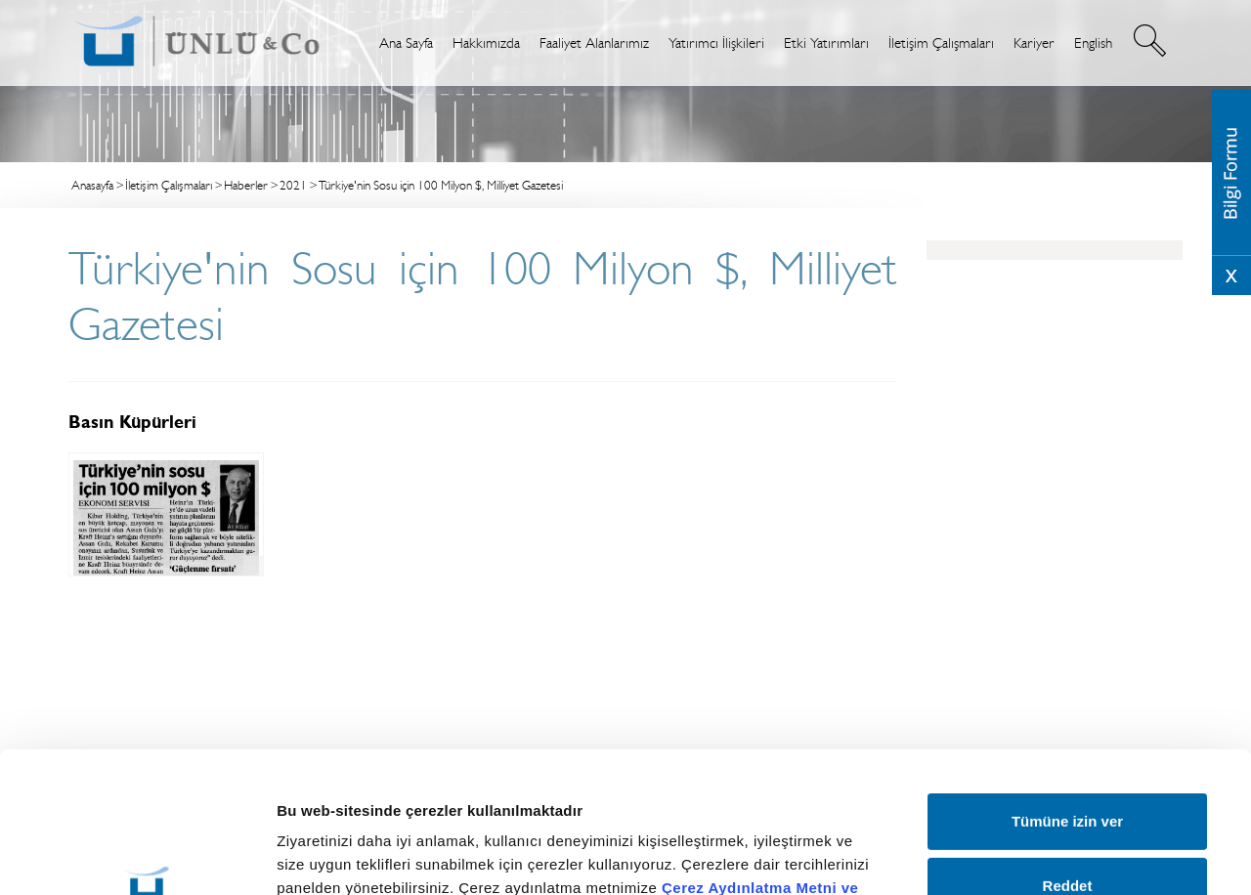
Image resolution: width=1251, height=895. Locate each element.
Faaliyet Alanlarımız (594, 43)
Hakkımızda (486, 43)
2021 (293, 185)
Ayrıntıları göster (1029, 836)
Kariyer (1034, 43)
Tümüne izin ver (1067, 689)
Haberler (246, 185)
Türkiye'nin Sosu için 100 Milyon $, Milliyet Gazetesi (441, 185)
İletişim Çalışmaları (941, 43)
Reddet (1068, 753)
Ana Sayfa (406, 43)
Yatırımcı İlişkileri (716, 43)
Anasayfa (92, 185)
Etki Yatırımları (826, 43)
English (1093, 43)
